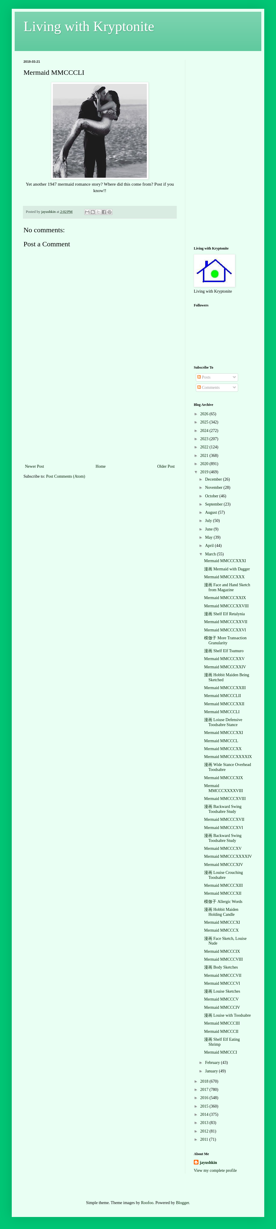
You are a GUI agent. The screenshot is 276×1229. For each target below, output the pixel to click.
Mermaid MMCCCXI (222, 922)
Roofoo (147, 1203)
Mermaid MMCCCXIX (223, 778)
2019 (205, 472)
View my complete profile (215, 1170)
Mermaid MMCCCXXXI (225, 561)
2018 (205, 1081)
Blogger (182, 1203)
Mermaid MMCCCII (221, 1031)
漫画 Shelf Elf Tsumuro (223, 651)
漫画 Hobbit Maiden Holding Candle (221, 912)
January (212, 1071)
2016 (205, 1098)
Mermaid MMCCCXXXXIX (228, 757)
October (212, 496)
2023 (205, 439)
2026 (205, 414)
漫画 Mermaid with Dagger (227, 569)
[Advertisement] (100, 418)
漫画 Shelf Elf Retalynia (224, 614)
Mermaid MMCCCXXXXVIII (223, 788)
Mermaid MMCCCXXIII (225, 688)
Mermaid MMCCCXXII (224, 704)
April (210, 545)
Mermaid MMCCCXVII (224, 819)
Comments (208, 387)
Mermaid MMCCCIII (222, 1023)
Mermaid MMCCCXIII (223, 885)
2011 (204, 1139)
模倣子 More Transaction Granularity (225, 640)
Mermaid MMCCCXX (223, 749)
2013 (205, 1122)
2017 (205, 1089)
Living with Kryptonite (88, 26)
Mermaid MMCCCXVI (223, 827)
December (214, 479)
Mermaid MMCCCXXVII (225, 622)
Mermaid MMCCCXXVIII (226, 606)
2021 (205, 455)
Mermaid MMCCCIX (222, 951)
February (213, 1062)
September (214, 504)
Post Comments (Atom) (65, 476)
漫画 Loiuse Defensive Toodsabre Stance (223, 722)
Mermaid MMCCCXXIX (225, 598)
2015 (205, 1106)
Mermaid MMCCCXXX (224, 577)
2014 (205, 1114)
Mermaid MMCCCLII (222, 696)
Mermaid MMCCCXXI (223, 732)
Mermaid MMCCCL (221, 741)
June (209, 529)
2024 (205, 430)
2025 (205, 422)
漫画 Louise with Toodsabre (227, 1015)
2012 (205, 1131)
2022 (205, 447)
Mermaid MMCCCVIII (223, 959)
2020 (205, 464)
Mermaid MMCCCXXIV (225, 667)
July (209, 520)
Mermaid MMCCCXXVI (225, 630)
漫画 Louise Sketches (222, 991)
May (209, 537)
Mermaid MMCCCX (221, 930)
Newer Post (34, 466)
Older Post (166, 466)
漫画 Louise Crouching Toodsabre (223, 875)
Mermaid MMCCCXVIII (225, 798)
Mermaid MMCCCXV (223, 848)
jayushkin (208, 1162)
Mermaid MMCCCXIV (223, 864)
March (211, 554)
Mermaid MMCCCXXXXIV (228, 856)
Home (101, 466)
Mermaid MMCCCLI (222, 712)
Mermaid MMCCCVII (222, 975)
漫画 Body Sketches (221, 967)
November (214, 487)
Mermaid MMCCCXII (222, 893)
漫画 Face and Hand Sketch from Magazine (227, 587)
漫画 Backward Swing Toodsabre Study (223, 809)
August (211, 512)
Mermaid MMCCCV (221, 999)
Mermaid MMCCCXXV (224, 659)
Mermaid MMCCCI (220, 1052)
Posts (204, 377)
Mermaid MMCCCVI (222, 983)
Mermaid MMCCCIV (222, 1007)
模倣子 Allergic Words (223, 901)
